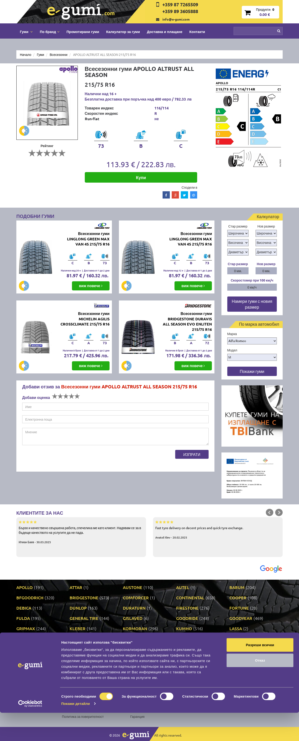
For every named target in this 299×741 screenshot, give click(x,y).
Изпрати (191, 454)
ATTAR (76, 587)
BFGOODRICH (29, 597)
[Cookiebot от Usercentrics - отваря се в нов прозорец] (30, 731)
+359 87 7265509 (180, 4)
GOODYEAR (240, 618)
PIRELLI (236, 649)
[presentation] (57, 459)
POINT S (24, 659)
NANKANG (80, 649)
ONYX (182, 649)
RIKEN (129, 659)
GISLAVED (132, 618)
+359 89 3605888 (180, 11)
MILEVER (25, 649)
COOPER (237, 597)
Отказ (260, 688)
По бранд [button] (49, 31)
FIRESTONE (187, 608)
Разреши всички (260, 673)
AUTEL (182, 587)
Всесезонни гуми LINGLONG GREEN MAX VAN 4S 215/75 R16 (88, 239)
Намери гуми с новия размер (252, 304)
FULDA (23, 618)
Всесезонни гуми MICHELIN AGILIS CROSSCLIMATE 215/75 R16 (85, 319)
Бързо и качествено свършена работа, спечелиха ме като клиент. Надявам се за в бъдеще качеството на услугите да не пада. (81, 532)
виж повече (91, 285)
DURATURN (134, 608)
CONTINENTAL (190, 597)
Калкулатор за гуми (123, 31)
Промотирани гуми (83, 31)
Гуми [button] (26, 31)
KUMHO (184, 628)
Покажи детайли (75, 732)
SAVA (234, 659)
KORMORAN (135, 628)
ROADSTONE (189, 659)
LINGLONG (26, 638)
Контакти (197, 31)
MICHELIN (239, 638)
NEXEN (130, 649)
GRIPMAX (25, 628)
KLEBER (77, 628)
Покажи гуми (252, 371)
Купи (141, 177)
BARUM (237, 587)
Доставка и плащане (164, 31)
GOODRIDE (187, 618)
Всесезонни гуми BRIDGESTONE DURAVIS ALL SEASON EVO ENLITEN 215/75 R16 (187, 321)
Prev (269, 512)
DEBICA (23, 608)
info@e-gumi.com (176, 19)
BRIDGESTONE (84, 597)
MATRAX (184, 638)
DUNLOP (78, 608)
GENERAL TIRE (84, 618)
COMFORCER (136, 597)
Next (279, 512)
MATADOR (133, 638)
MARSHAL (79, 638)
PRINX (76, 659)
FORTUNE (239, 608)
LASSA (235, 628)
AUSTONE (132, 587)
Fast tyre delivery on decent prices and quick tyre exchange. (217, 529)
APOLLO (24, 587)
